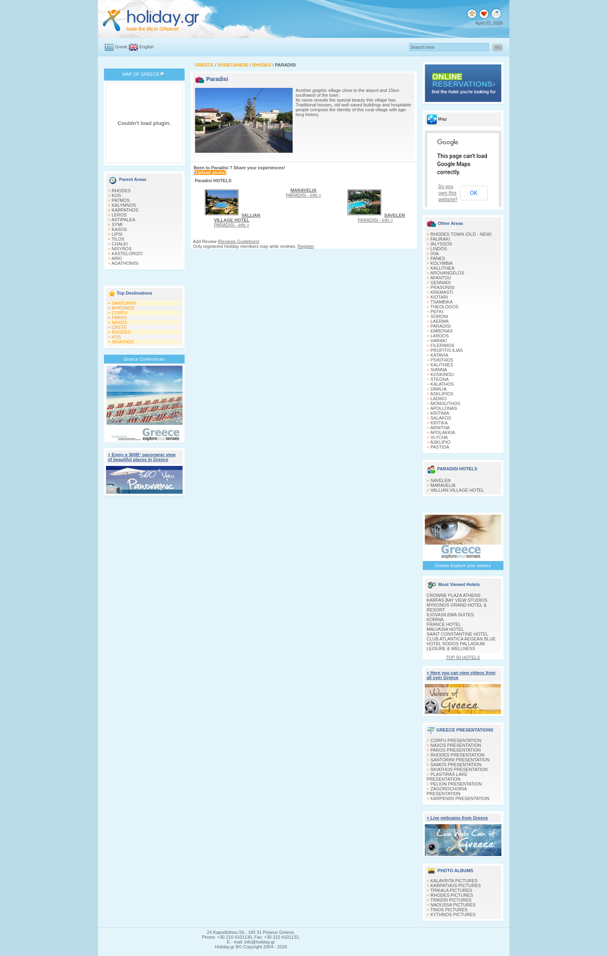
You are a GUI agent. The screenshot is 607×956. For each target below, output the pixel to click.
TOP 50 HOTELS (463, 657)
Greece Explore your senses (463, 565)
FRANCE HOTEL (444, 624)
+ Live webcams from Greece (457, 817)
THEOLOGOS (444, 306)
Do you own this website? (448, 193)
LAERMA (439, 321)
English (146, 46)
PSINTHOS (441, 359)
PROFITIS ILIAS (446, 350)
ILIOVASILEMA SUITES (450, 614)
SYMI (117, 224)
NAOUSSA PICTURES (453, 904)
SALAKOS (440, 418)
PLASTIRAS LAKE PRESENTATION (447, 776)
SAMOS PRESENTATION (456, 764)
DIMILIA (438, 389)
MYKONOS (123, 308)
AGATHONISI (124, 263)
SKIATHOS (123, 341)
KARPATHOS (125, 210)
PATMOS (121, 200)
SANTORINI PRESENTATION (460, 759)
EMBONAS (441, 330)
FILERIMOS (442, 345)
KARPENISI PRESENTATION (459, 798)
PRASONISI (442, 287)
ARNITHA (439, 427)
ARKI (116, 258)
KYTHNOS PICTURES (453, 914)
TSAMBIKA (441, 301)
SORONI (439, 316)
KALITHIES (441, 364)
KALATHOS (442, 384)
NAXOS (119, 322)
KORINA (435, 619)
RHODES (121, 190)
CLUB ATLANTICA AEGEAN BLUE (461, 638)
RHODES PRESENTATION (457, 754)
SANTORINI (124, 303)
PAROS (119, 317)
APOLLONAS (443, 408)
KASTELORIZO (127, 253)
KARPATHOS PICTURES (455, 885)
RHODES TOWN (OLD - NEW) (461, 234)
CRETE (119, 327)
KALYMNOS (124, 205)
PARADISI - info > (237, 220)
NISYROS (122, 248)
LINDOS (438, 248)
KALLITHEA (442, 268)
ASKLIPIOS (441, 393)
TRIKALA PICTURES (451, 890)
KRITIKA (439, 422)
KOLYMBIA (441, 263)
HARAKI (438, 340)
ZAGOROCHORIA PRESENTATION (447, 791)
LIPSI (117, 234)
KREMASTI (441, 292)
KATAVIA (439, 355)
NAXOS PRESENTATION (455, 745)
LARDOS (439, 335)
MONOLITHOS (445, 403)
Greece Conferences (144, 359)
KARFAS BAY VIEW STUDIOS (457, 600)
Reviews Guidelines (238, 241)
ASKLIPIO (440, 442)
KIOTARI (439, 297)
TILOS (118, 239)
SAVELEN (440, 480)
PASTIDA (439, 447)
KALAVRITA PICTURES (454, 880)
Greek (121, 46)
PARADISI (440, 326)
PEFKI (436, 311)
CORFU (119, 312)
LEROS (119, 214)
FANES (437, 258)
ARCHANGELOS (447, 272)
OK (473, 193)
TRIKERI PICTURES (451, 900)
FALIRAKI (440, 239)
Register (305, 246)
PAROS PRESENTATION (455, 750)
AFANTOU (440, 277)
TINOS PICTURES (449, 909)
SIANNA (438, 369)
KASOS (119, 229)
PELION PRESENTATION (456, 783)
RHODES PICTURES (451, 895)
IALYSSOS (441, 243)
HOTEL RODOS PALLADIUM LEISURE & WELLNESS (456, 646)
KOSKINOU (442, 374)
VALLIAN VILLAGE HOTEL (457, 490)
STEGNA (439, 379)
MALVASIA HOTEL (445, 629)
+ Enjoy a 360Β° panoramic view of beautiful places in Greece (142, 457)
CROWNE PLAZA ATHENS (454, 595)
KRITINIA (439, 413)
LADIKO (438, 398)
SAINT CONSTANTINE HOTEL (458, 634)
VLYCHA (439, 437)
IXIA (434, 253)
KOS (116, 195)
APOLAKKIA (442, 432)
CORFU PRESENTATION (455, 740)
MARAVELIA (442, 485)
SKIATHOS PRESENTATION (459, 769)
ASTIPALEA (123, 219)
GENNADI (440, 282)
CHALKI (120, 243)
